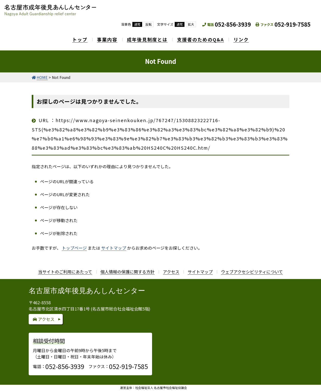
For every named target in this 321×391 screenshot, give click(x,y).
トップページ (74, 244)
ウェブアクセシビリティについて (252, 267)
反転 (148, 24)
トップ (73, 37)
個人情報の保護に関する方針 (127, 267)
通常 (137, 24)
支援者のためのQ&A (203, 37)
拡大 (191, 24)
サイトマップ (113, 244)
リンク (247, 37)
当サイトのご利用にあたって (65, 267)
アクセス (171, 267)
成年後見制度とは (147, 37)
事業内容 (104, 37)
